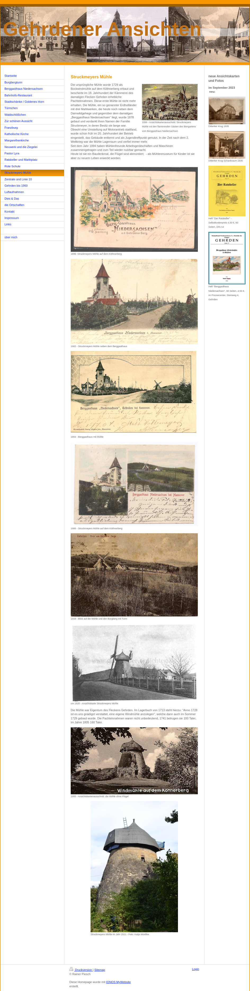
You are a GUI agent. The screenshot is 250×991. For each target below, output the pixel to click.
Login (195, 969)
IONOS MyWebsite (118, 982)
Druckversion (81, 969)
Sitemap (99, 969)
